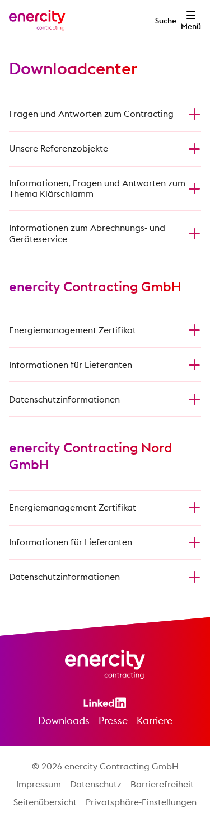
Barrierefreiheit (162, 784)
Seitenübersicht (45, 801)
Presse (113, 720)
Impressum (38, 784)
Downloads (64, 720)
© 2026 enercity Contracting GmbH (105, 766)
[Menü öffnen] (191, 20)
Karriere (154, 720)
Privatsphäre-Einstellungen (141, 801)
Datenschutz (96, 784)
